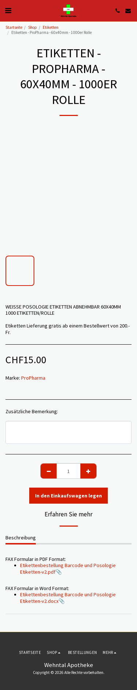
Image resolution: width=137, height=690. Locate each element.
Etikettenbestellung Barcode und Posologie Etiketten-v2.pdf (68, 568)
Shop (32, 27)
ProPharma (33, 378)
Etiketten (50, 27)
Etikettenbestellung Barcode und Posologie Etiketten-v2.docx (68, 597)
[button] (8, 10)
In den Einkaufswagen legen (68, 495)
